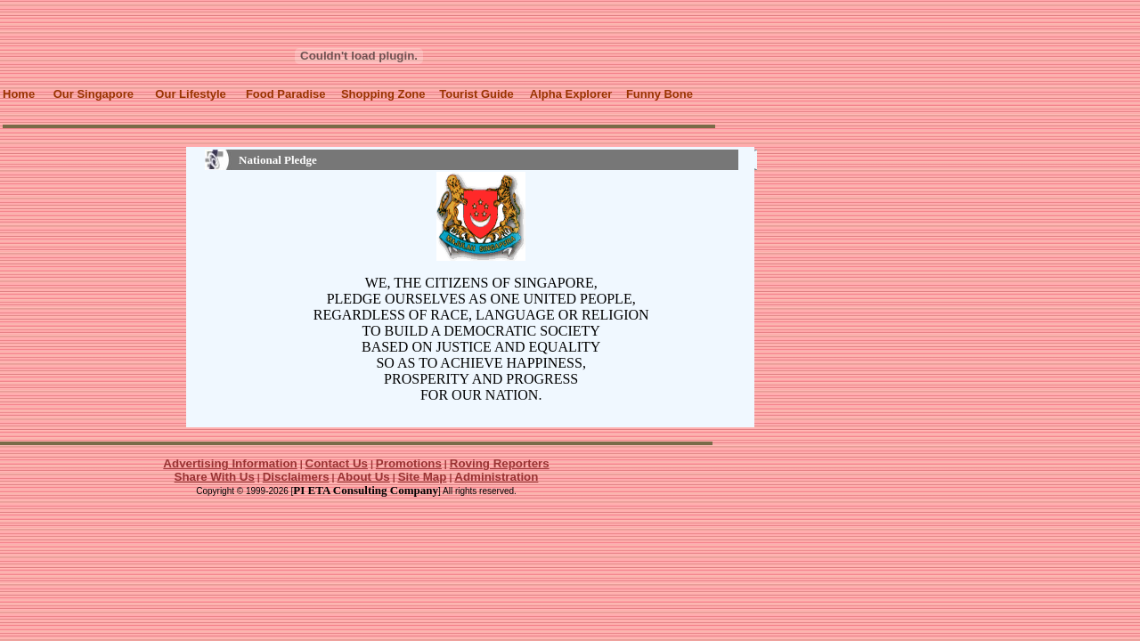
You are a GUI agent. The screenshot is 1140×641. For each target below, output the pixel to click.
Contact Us (336, 463)
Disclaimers (296, 476)
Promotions (409, 463)
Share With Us (215, 476)
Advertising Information (230, 463)
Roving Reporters (500, 463)
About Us (363, 476)
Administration (496, 476)
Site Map (422, 476)
